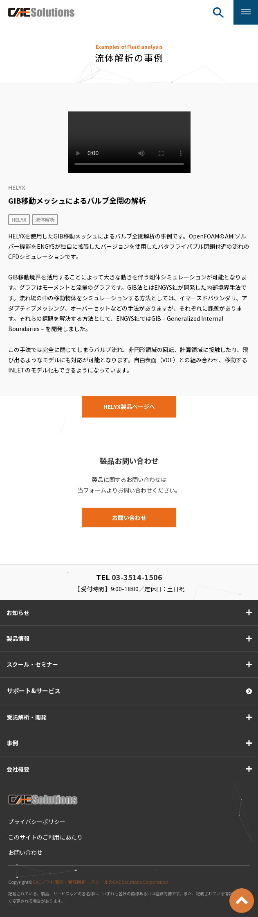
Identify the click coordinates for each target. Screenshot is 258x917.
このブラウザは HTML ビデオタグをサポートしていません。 (129, 142)
